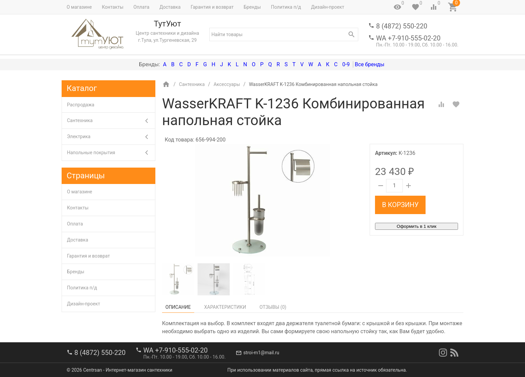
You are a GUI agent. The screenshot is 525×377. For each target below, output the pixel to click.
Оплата (142, 7)
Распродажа (80, 104)
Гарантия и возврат (212, 7)
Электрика (111, 137)
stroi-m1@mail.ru (261, 352)
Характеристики (225, 307)
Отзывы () (272, 307)
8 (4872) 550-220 (401, 26)
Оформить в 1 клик (416, 226)
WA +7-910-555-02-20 (408, 38)
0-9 (346, 64)
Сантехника (111, 120)
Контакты (112, 7)
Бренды (252, 7)
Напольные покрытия (111, 153)
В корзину (400, 205)
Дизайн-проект (327, 7)
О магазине (79, 7)
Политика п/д (286, 7)
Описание (178, 307)
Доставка (169, 7)
